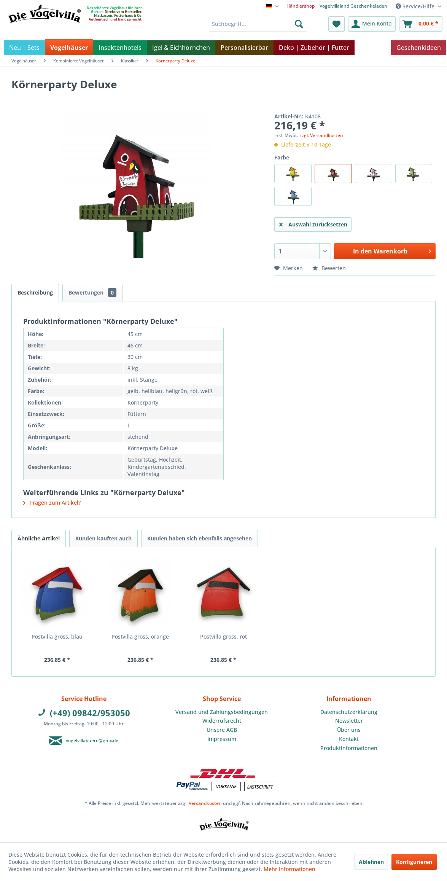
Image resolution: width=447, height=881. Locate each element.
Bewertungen (92, 292)
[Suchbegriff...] (257, 24)
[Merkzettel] (336, 24)
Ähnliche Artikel (38, 538)
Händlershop (300, 6)
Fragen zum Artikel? (52, 502)
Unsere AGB (222, 729)
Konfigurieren (414, 861)
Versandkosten (205, 803)
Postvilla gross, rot (223, 636)
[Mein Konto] (372, 24)
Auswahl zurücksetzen (313, 223)
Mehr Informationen (289, 869)
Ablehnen (371, 861)
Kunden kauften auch (103, 538)
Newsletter (349, 720)
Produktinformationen (348, 748)
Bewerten (329, 268)
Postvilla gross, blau (57, 636)
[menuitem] (300, 5)
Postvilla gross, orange (140, 636)
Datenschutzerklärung (348, 711)
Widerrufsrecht (221, 720)
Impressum (221, 738)
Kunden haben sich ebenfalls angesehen (199, 538)
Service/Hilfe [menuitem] (416, 6)
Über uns (349, 729)
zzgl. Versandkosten (321, 135)
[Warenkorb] (420, 24)
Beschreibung (35, 292)
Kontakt (349, 738)
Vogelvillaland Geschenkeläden (353, 6)
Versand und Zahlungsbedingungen (221, 711)
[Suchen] (299, 24)
